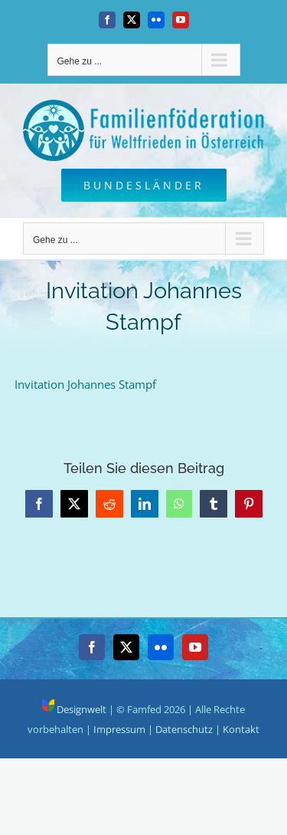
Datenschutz (184, 729)
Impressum (119, 729)
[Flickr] (161, 647)
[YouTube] (195, 647)
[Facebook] (92, 647)
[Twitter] (126, 647)
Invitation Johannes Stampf (85, 384)
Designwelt (74, 709)
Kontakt (241, 729)
